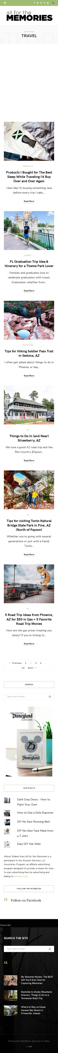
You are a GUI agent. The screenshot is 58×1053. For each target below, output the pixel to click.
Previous (15, 663)
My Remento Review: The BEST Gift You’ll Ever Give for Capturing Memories (37, 980)
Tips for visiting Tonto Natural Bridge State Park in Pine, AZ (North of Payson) (29, 525)
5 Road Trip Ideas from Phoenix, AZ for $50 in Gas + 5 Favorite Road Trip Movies (29, 619)
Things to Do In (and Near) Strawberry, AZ (29, 437)
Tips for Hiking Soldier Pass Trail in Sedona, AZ (29, 353)
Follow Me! (5, 925)
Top (29, 1046)
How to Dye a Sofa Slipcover (35, 813)
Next (32, 668)
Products (28, 166)
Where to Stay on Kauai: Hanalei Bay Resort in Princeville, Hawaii (33, 1010)
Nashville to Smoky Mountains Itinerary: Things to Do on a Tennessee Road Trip (36, 995)
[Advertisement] (29, 82)
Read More (29, 201)
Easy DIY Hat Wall (29, 844)
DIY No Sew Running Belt (33, 822)
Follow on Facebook (29, 888)
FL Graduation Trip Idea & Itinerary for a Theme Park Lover (29, 263)
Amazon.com (21, 876)
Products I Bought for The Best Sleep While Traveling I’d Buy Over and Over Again (29, 176)
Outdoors (28, 345)
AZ (28, 429)
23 (23, 668)
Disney (28, 255)
